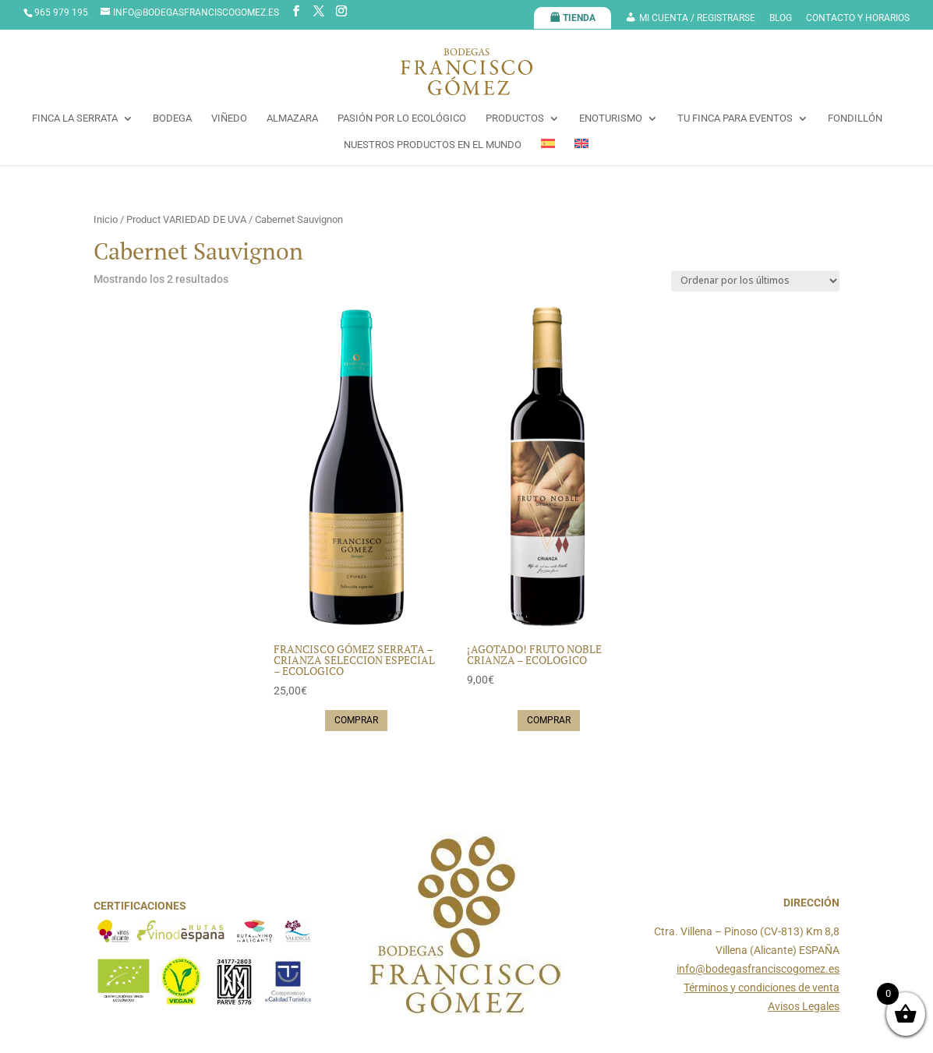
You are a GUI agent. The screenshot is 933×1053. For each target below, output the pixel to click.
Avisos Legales (803, 1006)
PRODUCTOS (515, 118)
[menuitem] (548, 152)
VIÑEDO (229, 118)
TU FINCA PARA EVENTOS (735, 118)
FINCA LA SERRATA (75, 118)
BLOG (780, 18)
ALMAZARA (292, 118)
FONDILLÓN (855, 118)
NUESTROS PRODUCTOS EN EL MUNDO (432, 145)
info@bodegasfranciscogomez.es (758, 969)
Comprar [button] (356, 720)
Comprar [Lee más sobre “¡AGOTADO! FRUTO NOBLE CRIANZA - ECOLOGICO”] (549, 720)
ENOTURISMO (610, 118)
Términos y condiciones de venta (761, 987)
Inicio (106, 219)
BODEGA (172, 118)
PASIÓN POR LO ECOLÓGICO (402, 118)
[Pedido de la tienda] (755, 281)
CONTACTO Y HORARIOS (858, 18)
